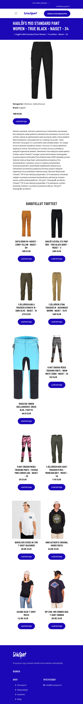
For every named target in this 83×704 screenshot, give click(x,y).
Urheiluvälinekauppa (57, 13)
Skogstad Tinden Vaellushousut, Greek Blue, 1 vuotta (26, 406)
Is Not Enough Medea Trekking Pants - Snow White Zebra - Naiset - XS (56, 370)
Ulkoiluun (28, 104)
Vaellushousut (39, 104)
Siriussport (21, 685)
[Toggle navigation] (16, 13)
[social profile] (49, 3)
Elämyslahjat (22, 690)
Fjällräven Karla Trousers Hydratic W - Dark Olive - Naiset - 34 (26, 307)
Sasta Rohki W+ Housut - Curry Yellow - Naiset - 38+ (26, 244)
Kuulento (21, 694)
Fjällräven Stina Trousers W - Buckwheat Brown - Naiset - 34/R (56, 307)
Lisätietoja (21, 121)
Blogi (19, 699)
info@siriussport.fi (62, 6)
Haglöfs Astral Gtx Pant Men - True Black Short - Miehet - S (56, 244)
